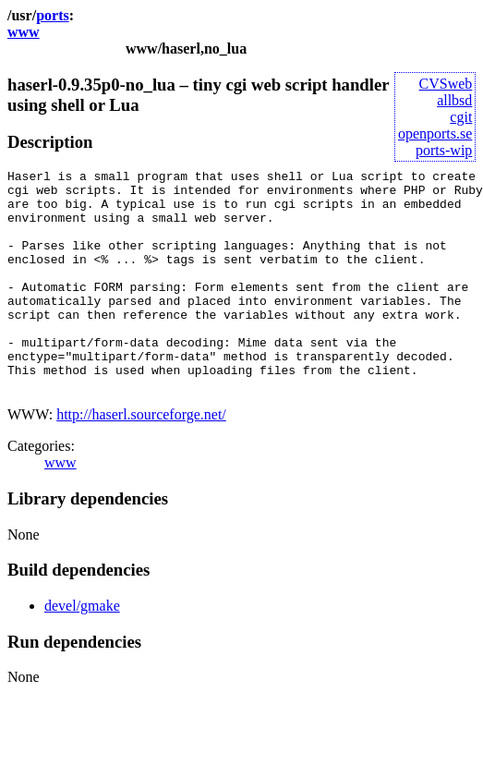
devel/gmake (82, 650)
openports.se (435, 133)
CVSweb (446, 83)
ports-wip (444, 150)
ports (52, 15)
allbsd (454, 100)
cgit (461, 117)
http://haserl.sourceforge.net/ (141, 459)
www (23, 32)
